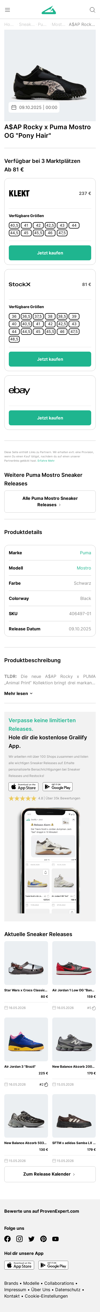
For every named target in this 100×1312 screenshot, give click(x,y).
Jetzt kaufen (50, 253)
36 (14, 316)
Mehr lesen (19, 693)
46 (50, 233)
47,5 (62, 233)
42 (38, 225)
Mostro (59, 24)
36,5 (26, 316)
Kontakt (12, 1296)
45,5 (38, 233)
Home (10, 24)
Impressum (15, 1289)
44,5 (14, 233)
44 (74, 225)
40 (14, 324)
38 (50, 316)
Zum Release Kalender (50, 1174)
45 (26, 233)
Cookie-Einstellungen (46, 1296)
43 (62, 225)
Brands (11, 1283)
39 (74, 316)
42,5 (50, 225)
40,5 (14, 225)
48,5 (14, 339)
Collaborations (59, 1283)
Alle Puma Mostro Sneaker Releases (50, 502)
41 (26, 225)
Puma (43, 24)
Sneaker (27, 24)
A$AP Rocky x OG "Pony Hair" (82, 24)
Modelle (31, 1283)
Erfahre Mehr (46, 460)
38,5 (62, 316)
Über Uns (40, 1289)
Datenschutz (68, 1289)
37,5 (38, 316)
